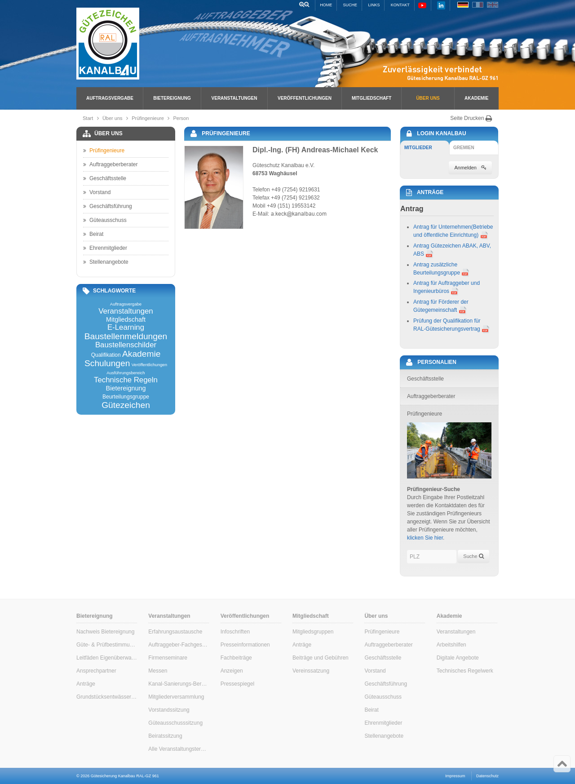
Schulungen (107, 363)
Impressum (455, 776)
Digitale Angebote (458, 658)
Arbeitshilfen (451, 645)
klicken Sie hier (425, 538)
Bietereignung (171, 98)
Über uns (427, 98)
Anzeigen (232, 671)
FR (477, 5)
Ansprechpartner (96, 671)
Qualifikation (106, 355)
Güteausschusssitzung (175, 723)
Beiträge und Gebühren (320, 658)
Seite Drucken (471, 118)
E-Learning (125, 328)
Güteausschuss (105, 220)
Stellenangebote (105, 262)
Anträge (85, 684)
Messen (157, 671)
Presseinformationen (245, 645)
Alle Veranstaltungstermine (178, 749)
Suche (350, 5)
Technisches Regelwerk (465, 671)
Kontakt (400, 5)
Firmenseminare (167, 658)
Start (88, 118)
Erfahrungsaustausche (175, 632)
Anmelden (470, 167)
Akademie (476, 98)
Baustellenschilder (125, 345)
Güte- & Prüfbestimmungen (106, 645)
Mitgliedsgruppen (312, 632)
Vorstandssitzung (168, 710)
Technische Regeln (126, 380)
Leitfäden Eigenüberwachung (106, 658)
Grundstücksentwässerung (106, 697)
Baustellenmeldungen (126, 336)
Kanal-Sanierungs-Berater (178, 684)
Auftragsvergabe (109, 98)
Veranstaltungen (234, 98)
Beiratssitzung (165, 736)
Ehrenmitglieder (105, 248)
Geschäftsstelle (104, 178)
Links (374, 5)
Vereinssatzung (310, 671)
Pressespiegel (237, 684)
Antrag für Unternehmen (442, 227)
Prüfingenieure (148, 118)
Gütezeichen (126, 405)
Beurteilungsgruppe (125, 396)
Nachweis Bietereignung (105, 632)
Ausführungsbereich (125, 373)
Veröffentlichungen (305, 98)
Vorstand (97, 192)
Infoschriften (235, 632)
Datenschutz (487, 776)
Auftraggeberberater (110, 164)
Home (326, 5)
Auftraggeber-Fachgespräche (178, 645)
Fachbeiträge (236, 658)
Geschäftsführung (107, 206)
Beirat (93, 234)
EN (492, 5)
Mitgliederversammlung (176, 697)
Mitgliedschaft (371, 98)
